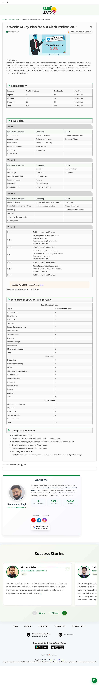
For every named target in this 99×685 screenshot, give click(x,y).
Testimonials (60, 645)
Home (4, 20)
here (41, 285)
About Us (28, 645)
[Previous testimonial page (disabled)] (34, 631)
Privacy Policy (79, 645)
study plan (22, 465)
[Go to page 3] (44, 631)
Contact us (43, 645)
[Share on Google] (80, 32)
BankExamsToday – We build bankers (53, 678)
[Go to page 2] (42, 631)
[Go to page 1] (40, 631)
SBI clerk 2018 (14, 20)
